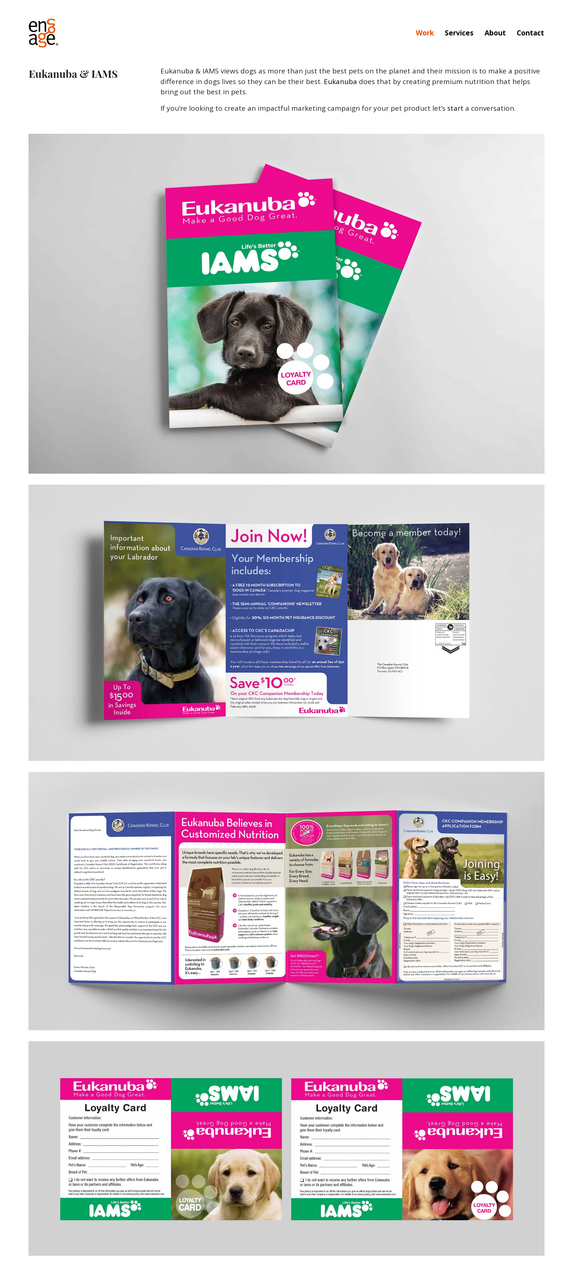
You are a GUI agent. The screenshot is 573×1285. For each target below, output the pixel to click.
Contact (530, 33)
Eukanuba (340, 81)
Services (459, 33)
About (495, 33)
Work (425, 33)
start (455, 108)
